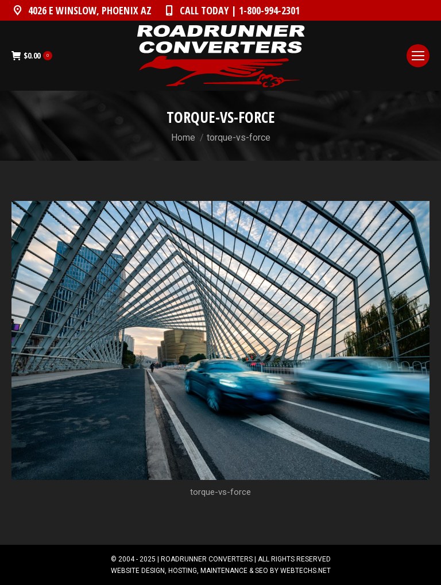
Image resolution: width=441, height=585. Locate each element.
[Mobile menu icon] (418, 55)
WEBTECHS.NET (305, 571)
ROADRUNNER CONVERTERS (207, 559)
